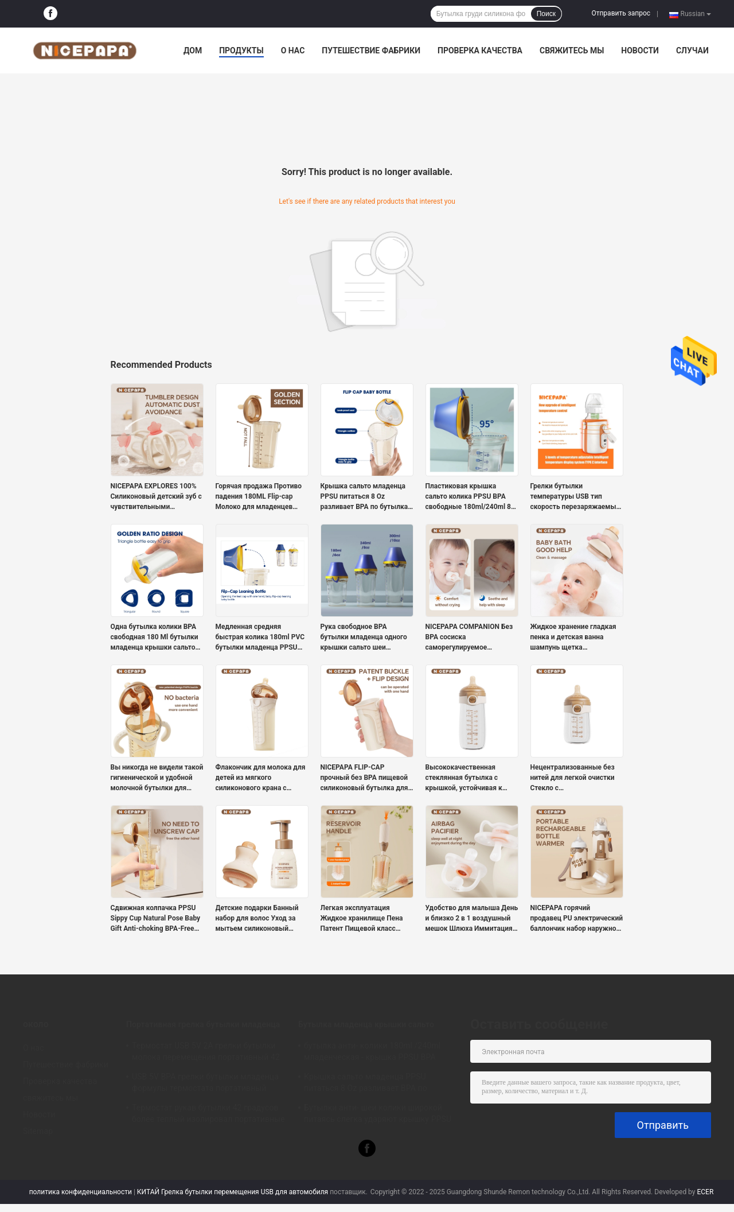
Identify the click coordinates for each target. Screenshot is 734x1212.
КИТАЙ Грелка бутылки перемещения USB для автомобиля (232, 1192)
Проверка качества (480, 50)
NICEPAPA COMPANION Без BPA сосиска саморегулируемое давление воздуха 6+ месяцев (469, 637)
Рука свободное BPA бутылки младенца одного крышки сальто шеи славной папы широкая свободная (364, 637)
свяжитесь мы (572, 50)
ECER (705, 1192)
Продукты (241, 50)
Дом (193, 50)
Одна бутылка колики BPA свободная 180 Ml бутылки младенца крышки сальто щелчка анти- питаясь (154, 637)
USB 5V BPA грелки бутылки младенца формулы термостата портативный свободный (205, 1084)
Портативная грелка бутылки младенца (203, 1024)
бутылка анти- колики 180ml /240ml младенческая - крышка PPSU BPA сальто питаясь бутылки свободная (372, 1053)
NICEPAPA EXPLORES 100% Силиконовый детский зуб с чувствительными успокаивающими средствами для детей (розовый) (156, 497)
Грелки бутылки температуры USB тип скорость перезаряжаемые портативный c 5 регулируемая (575, 497)
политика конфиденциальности (80, 1192)
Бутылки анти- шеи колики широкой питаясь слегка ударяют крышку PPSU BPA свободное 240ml (377, 1115)
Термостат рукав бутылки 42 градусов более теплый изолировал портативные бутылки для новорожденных (208, 1115)
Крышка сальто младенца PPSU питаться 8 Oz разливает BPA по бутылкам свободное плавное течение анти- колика (367, 497)
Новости (640, 50)
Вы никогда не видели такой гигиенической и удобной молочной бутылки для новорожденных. (157, 778)
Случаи (692, 50)
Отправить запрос (620, 13)
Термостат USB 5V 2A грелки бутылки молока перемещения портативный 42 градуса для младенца (206, 1053)
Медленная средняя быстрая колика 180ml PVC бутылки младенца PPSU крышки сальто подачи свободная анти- (260, 637)
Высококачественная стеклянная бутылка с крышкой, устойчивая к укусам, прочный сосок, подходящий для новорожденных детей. (464, 778)
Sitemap (38, 1131)
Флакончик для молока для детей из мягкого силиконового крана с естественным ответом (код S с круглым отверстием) (262, 778)
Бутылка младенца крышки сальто (366, 1024)
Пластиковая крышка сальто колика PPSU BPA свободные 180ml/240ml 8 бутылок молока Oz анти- (468, 497)
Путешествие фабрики (371, 50)
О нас (293, 50)
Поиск (546, 14)
